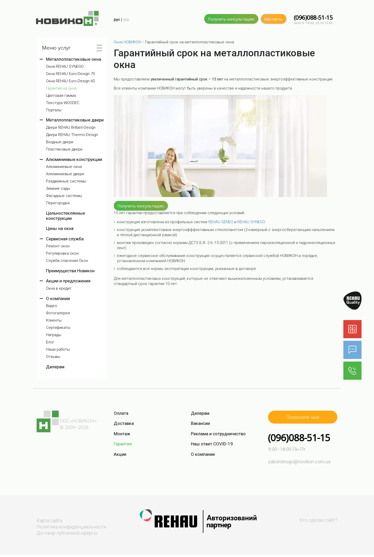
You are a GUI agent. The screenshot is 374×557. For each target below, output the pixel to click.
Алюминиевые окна (64, 167)
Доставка (124, 423)
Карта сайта (49, 520)
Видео (51, 306)
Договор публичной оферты (67, 533)
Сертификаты (58, 327)
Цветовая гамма (61, 95)
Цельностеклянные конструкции (65, 215)
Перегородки (58, 203)
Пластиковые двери (64, 149)
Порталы (54, 110)
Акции (120, 454)
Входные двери (59, 142)
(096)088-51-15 (313, 17)
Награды (53, 335)
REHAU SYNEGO (251, 222)
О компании (58, 298)
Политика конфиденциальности (71, 526)
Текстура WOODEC (62, 103)
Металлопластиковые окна (73, 59)
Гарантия (123, 443)
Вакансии (200, 423)
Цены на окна (60, 228)
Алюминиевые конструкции (74, 159)
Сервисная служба (65, 238)
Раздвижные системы (66, 181)
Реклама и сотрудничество (218, 433)
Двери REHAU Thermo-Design (72, 135)
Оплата (121, 413)
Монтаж (122, 433)
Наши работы (58, 349)
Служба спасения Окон (67, 261)
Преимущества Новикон (70, 270)
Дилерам (55, 366)
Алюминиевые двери (65, 174)
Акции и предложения (68, 280)
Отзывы (53, 357)
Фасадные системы (64, 196)
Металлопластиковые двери (75, 120)
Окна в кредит (58, 288)
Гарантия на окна (61, 88)
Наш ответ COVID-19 (212, 443)
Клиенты (54, 320)
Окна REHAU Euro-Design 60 (70, 81)
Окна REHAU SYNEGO (65, 66)
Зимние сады (58, 188)
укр (126, 19)
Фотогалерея (58, 313)
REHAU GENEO (220, 222)
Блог (50, 342)
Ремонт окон (58, 246)
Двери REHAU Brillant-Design (71, 127)
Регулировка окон (62, 253)
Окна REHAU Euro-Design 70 (70, 74)
